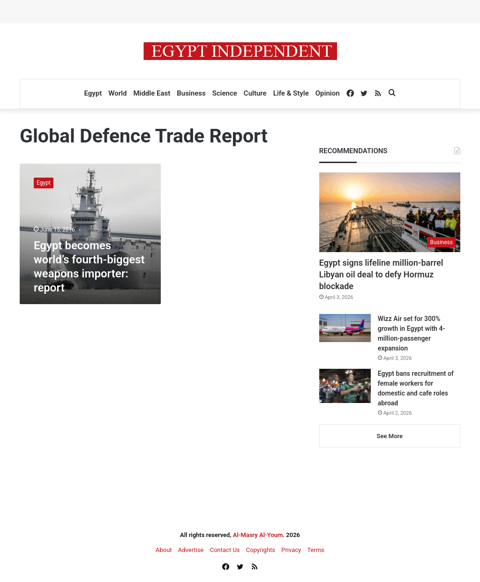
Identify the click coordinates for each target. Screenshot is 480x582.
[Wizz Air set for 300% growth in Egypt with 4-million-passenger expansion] (345, 328)
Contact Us (225, 549)
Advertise (191, 549)
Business (191, 93)
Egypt (93, 93)
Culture (255, 93)
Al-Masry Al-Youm (258, 534)
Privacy (291, 549)
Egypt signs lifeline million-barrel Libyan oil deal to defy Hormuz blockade (381, 274)
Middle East (151, 93)
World (117, 93)
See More (390, 436)
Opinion (327, 93)
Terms (315, 549)
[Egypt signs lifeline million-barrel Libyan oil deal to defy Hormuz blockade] (389, 212)
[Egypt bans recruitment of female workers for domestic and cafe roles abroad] (345, 386)
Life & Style (291, 93)
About (164, 549)
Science (224, 93)
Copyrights (260, 549)
